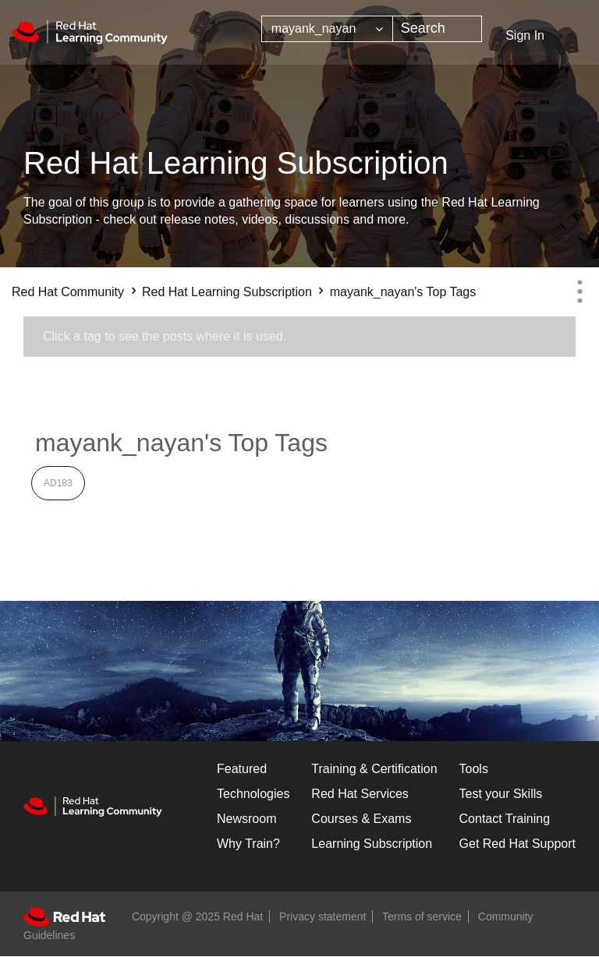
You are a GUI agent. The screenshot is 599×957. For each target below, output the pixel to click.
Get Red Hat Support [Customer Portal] (517, 843)
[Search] (437, 29)
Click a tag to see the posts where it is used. (164, 336)
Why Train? (248, 843)
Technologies (253, 793)
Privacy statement (322, 916)
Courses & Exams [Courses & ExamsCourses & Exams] (361, 818)
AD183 (58, 483)
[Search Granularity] (327, 28)
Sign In (524, 35)
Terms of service (422, 916)
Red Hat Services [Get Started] (360, 793)
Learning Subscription (371, 843)
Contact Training (505, 818)
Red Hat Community (68, 291)
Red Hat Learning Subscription (227, 291)
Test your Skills (501, 793)
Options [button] (579, 291)
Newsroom (246, 818)
